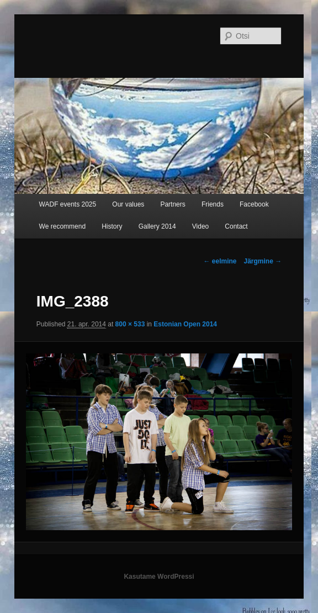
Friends (213, 204)
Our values (128, 204)
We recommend (62, 226)
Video (200, 226)
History (112, 226)
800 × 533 (130, 324)
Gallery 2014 (157, 226)
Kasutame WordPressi (159, 576)
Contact (236, 226)
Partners (172, 204)
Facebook (254, 204)
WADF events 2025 (68, 204)
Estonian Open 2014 (185, 324)
